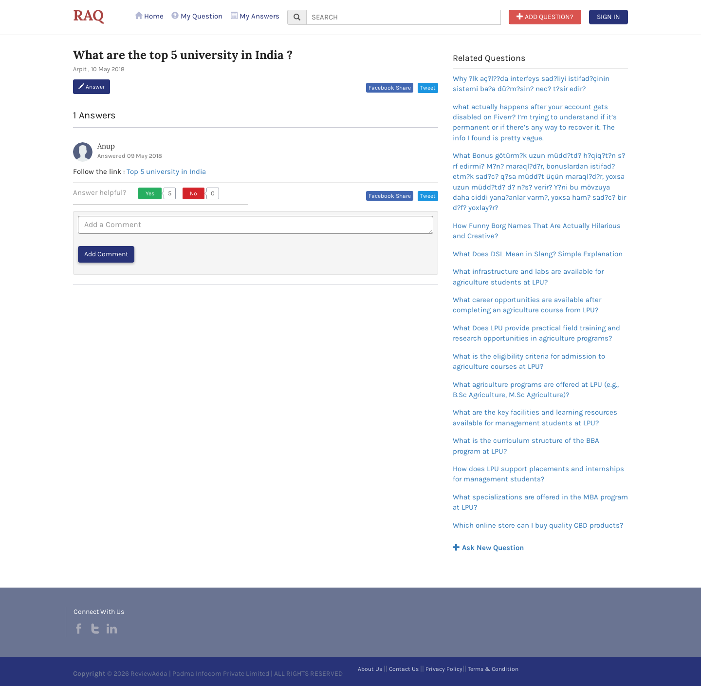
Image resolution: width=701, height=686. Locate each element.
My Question (196, 16)
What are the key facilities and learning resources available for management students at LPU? (535, 417)
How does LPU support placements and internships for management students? (538, 473)
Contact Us (404, 669)
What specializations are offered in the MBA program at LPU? (540, 502)
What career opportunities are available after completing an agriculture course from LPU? (527, 304)
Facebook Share (390, 87)
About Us (370, 669)
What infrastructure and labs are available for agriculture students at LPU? (528, 276)
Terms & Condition (493, 669)
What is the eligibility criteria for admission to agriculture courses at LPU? (529, 361)
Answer (91, 86)
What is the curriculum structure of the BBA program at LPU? (526, 445)
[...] (403, 17)
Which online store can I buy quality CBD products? (538, 525)
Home (149, 16)
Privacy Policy (443, 669)
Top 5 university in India (166, 171)
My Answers (254, 16)
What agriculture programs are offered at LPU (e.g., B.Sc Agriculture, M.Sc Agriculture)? (536, 389)
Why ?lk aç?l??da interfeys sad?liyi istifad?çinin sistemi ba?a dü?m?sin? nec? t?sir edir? (531, 83)
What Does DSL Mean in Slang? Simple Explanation (538, 253)
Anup (106, 146)
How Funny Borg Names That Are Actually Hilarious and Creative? (537, 230)
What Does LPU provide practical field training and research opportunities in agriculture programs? (536, 333)
